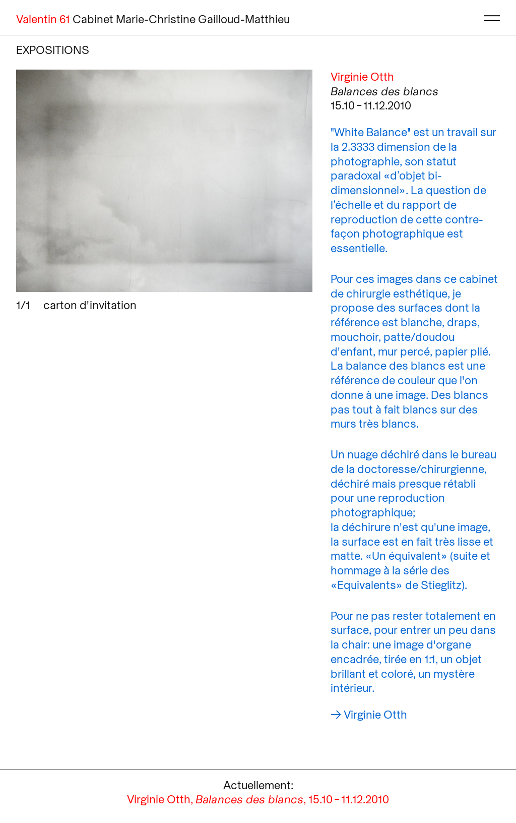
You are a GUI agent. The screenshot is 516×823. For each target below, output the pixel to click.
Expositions (52, 49)
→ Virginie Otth (369, 714)
